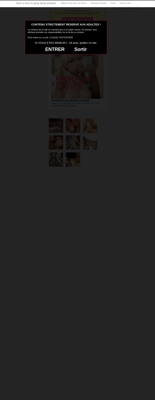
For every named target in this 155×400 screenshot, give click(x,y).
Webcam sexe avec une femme (73, 3)
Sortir (80, 49)
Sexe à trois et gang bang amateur (36, 3)
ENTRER (55, 49)
